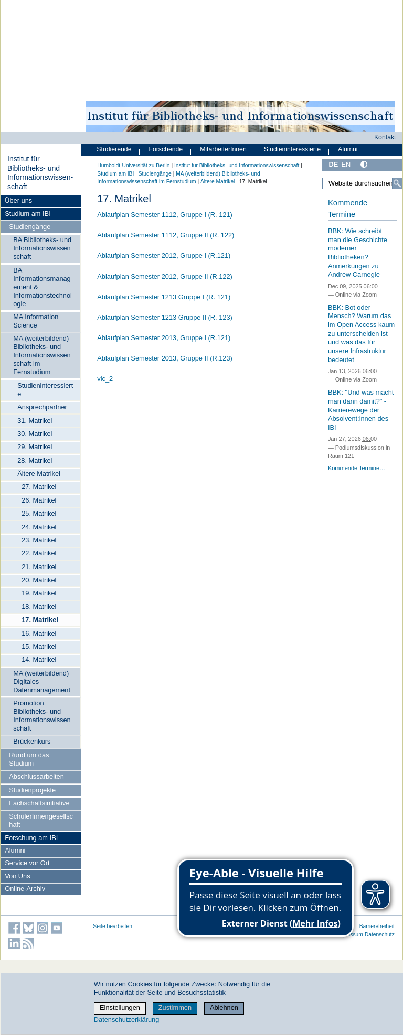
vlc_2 (105, 379)
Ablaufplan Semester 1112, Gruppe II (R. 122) (165, 235)
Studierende (114, 149)
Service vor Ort (27, 863)
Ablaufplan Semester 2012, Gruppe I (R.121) (163, 255)
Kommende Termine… (356, 468)
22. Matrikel (39, 553)
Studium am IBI (27, 213)
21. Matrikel (39, 567)
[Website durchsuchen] (362, 183)
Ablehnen (224, 1007)
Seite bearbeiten (112, 926)
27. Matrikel (39, 487)
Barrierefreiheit (377, 926)
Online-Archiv (25, 888)
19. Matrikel (39, 593)
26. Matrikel (39, 500)
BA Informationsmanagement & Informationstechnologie (42, 287)
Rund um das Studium (29, 759)
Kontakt (385, 137)
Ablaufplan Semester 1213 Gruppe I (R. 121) (163, 297)
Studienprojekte (32, 790)
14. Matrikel (39, 659)
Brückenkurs (31, 741)
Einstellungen (120, 1007)
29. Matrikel (34, 447)
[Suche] (397, 183)
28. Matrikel (34, 460)
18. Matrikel (39, 607)
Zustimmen (175, 1007)
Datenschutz (380, 935)
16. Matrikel (39, 633)
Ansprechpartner (42, 407)
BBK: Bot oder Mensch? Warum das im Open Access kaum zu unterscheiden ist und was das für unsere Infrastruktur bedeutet (361, 333)
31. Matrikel (34, 420)
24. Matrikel (39, 527)
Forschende (166, 149)
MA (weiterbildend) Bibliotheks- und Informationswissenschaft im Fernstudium (42, 355)
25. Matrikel (39, 513)
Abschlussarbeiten (36, 776)
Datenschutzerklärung (126, 1019)
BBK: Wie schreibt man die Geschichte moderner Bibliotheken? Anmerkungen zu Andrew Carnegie (357, 252)
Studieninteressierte (45, 390)
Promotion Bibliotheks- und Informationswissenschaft (42, 715)
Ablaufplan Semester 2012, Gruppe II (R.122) (164, 276)
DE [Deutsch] (333, 164)
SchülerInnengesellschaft (41, 820)
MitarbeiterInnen (223, 149)
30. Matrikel (34, 434)
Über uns (18, 200)
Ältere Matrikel (38, 473)
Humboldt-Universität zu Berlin (133, 165)
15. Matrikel (39, 646)
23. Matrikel (39, 540)
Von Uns (17, 876)
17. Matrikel (40, 620)
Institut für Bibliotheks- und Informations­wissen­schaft (40, 173)
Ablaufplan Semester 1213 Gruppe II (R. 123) (164, 317)
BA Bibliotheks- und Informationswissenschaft (42, 248)
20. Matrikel (39, 580)
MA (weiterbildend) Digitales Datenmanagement (41, 681)
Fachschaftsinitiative (39, 803)
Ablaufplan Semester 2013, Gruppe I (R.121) (163, 338)
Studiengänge (29, 227)
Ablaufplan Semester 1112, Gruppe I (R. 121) (164, 215)
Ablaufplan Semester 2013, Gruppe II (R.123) (164, 358)
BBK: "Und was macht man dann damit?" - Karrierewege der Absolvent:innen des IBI (361, 409)
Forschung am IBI (31, 838)
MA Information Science (35, 321)
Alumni (15, 850)
